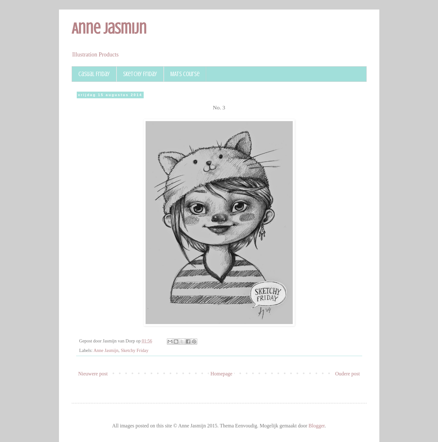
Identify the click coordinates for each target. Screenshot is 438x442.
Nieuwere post (93, 373)
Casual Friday (94, 74)
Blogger (317, 425)
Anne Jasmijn (109, 28)
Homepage (221, 373)
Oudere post (347, 373)
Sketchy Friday (140, 74)
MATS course (184, 74)
